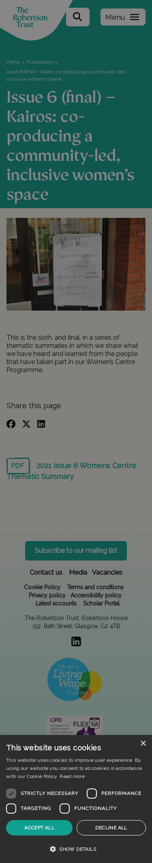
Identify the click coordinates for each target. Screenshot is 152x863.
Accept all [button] (39, 828)
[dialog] (76, 799)
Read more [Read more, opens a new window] (72, 776)
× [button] (143, 744)
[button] (76, 849)
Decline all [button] (111, 828)
